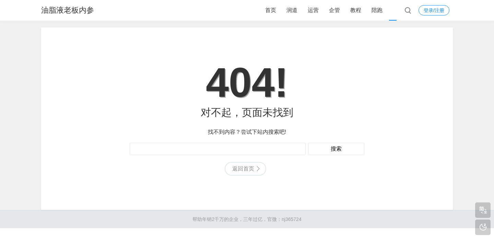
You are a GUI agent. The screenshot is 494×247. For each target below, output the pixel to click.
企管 (334, 10)
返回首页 (243, 169)
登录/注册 (434, 10)
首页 (270, 10)
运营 (313, 10)
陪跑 (377, 10)
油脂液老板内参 (67, 10)
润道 (291, 10)
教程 (355, 10)
